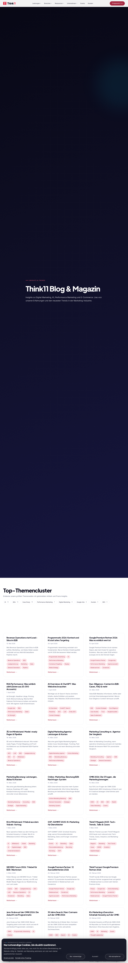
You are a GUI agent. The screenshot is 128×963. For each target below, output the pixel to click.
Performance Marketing (56, 660)
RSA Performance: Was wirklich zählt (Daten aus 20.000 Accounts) (21, 686)
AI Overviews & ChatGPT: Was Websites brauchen (62, 685)
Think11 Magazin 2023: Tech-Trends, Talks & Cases (102, 823)
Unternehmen (72, 3)
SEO (59, 711)
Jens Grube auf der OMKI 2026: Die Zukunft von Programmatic (22, 913)
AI (8, 847)
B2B (24, 660)
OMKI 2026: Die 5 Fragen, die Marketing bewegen (102, 778)
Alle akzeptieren (114, 956)
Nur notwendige (75, 956)
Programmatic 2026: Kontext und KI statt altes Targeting (63, 638)
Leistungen (36, 3)
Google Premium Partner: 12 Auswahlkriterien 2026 (61, 868)
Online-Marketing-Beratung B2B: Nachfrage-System (63, 778)
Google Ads (112, 660)
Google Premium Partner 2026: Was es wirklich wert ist (103, 638)
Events (82, 3)
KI (68, 657)
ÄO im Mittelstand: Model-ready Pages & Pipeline (21, 732)
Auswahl (95, 956)
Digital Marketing (21, 805)
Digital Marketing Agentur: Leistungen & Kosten (60, 732)
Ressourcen (59, 3)
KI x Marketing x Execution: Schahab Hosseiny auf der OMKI (104, 913)
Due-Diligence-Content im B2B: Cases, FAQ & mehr (104, 685)
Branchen (48, 3)
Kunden (90, 3)
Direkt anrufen (9, 958)
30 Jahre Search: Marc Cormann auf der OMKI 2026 (62, 913)
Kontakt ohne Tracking (23, 958)
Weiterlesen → (11, 672)
